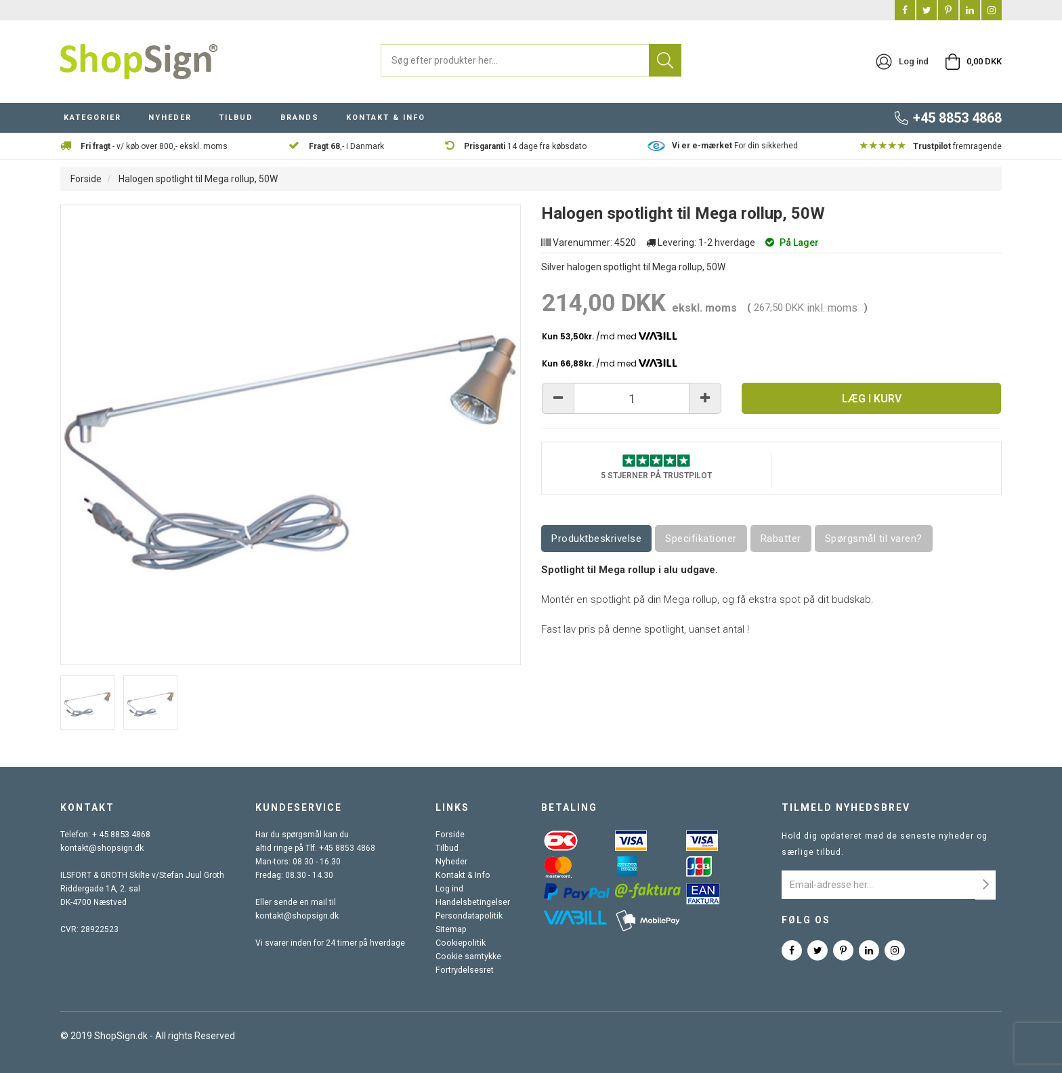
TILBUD (236, 117)
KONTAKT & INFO (385, 117)
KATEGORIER (92, 117)
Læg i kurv (871, 398)
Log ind (450, 888)
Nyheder (452, 861)
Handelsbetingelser (473, 902)
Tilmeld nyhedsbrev (846, 807)
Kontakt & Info (462, 875)
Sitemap (452, 929)
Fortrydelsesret (465, 970)
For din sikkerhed (735, 145)
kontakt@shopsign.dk (101, 848)
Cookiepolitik (460, 943)
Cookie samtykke (469, 956)
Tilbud (448, 848)
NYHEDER (170, 117)
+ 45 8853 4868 (121, 834)
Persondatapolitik (469, 916)
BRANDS (299, 117)
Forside (86, 178)
